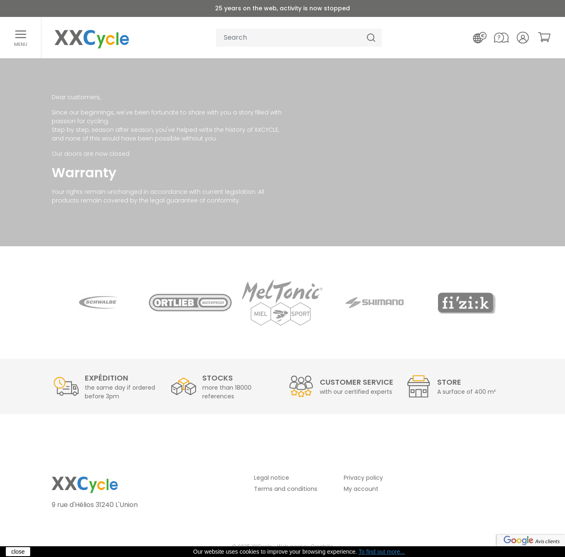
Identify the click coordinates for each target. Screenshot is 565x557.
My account (361, 489)
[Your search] (288, 38)
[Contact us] (501, 37)
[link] (544, 37)
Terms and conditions (285, 489)
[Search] (371, 38)
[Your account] (523, 37)
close (18, 551)
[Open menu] (20, 37)
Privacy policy (363, 478)
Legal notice (271, 478)
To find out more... (382, 551)
